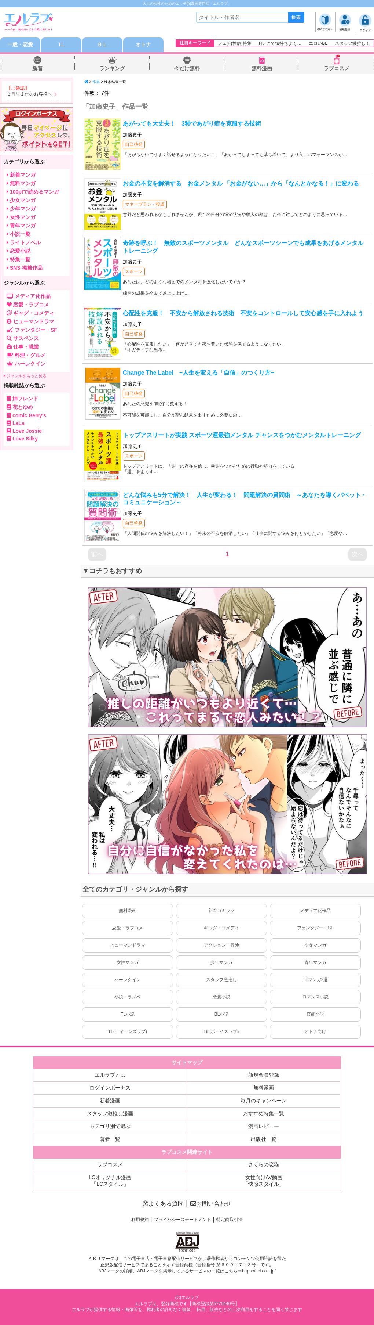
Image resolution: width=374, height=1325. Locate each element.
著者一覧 (110, 1139)
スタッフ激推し (221, 979)
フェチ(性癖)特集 (235, 43)
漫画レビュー (263, 1126)
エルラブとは (110, 1075)
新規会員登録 (263, 1075)
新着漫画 (110, 1100)
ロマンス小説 (315, 997)
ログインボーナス (110, 1088)
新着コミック (221, 910)
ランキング (112, 68)
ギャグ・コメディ (221, 927)
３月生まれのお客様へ (29, 94)
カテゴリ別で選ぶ (110, 1126)
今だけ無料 (187, 68)
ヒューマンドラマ (127, 945)
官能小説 (315, 1014)
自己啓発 (134, 144)
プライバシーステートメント (182, 1219)
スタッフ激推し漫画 (110, 1113)
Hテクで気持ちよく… (280, 43)
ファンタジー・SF (315, 927)
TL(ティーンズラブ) (127, 1031)
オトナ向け (315, 1031)
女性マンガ (128, 962)
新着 (37, 68)
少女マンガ (315, 945)
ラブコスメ (336, 68)
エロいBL (318, 43)
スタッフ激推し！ (352, 43)
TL (61, 45)
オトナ (143, 45)
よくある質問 (163, 1203)
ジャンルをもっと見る (25, 376)
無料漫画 (262, 68)
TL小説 (128, 1014)
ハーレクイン (127, 979)
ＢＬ (102, 45)
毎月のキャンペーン (264, 1100)
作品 (96, 82)
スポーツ (134, 271)
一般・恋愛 (20, 45)
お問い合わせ (210, 1203)
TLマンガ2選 (315, 979)
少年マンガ (221, 962)
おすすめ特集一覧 (263, 1113)
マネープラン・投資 (145, 204)
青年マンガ (315, 962)
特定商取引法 (229, 1219)
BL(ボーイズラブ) (221, 1031)
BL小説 (221, 1014)
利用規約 (140, 1219)
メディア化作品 (315, 910)
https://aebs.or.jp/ (258, 1271)
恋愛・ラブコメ (127, 927)
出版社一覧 (263, 1139)
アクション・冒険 (221, 945)
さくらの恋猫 (263, 1164)
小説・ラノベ (127, 997)
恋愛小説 (221, 997)
